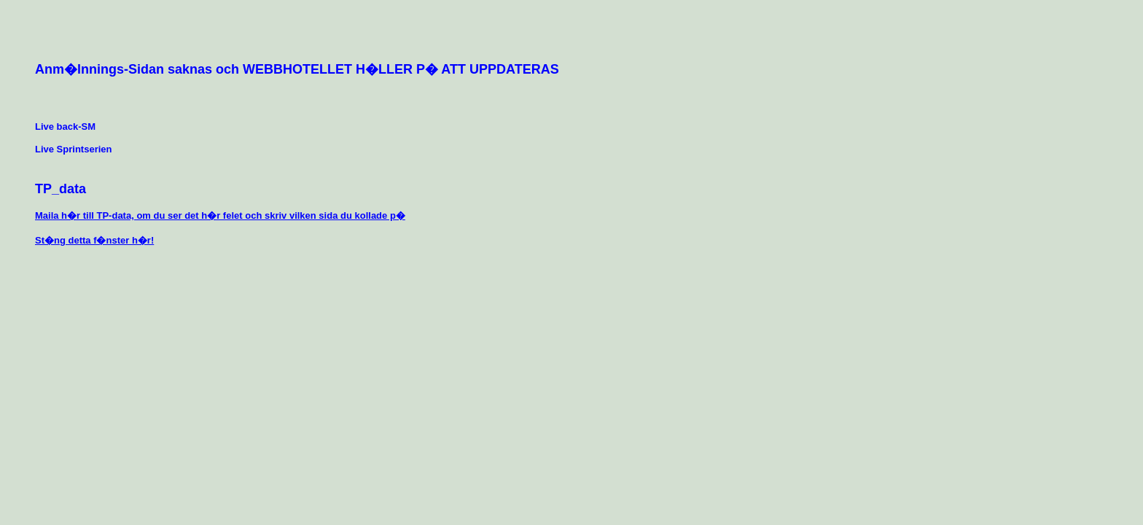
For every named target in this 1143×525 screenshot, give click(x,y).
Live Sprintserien (73, 149)
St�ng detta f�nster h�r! (94, 240)
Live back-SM (65, 126)
